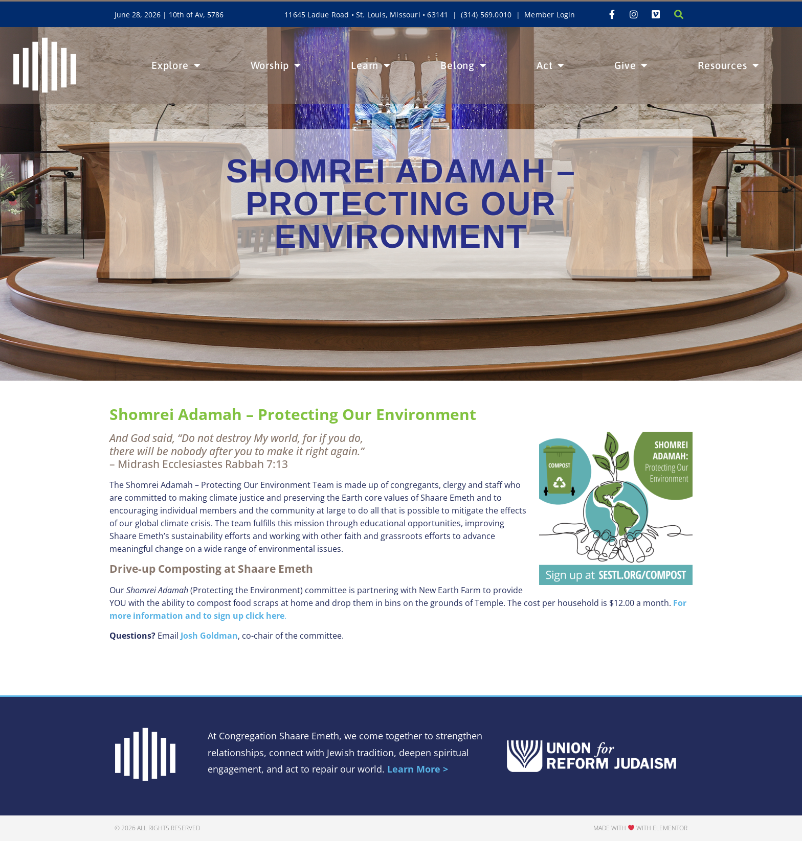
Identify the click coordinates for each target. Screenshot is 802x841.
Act (551, 65)
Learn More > (417, 769)
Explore (176, 65)
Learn (371, 65)
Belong (463, 65)
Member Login (549, 14)
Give (631, 65)
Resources (728, 65)
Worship (276, 65)
